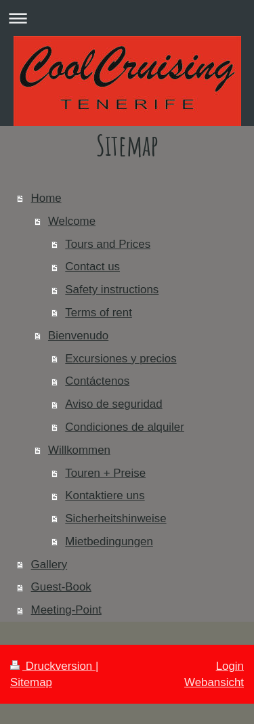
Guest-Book (61, 586)
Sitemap (31, 682)
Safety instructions (111, 289)
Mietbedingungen (109, 541)
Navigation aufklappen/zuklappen (127, 18)
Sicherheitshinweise (115, 518)
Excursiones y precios (120, 358)
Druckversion (53, 666)
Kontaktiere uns (104, 495)
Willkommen (79, 450)
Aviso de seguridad (113, 404)
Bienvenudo (78, 335)
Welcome (72, 221)
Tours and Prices (107, 244)
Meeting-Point (66, 609)
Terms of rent (98, 312)
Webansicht (214, 682)
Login (230, 666)
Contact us (92, 266)
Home (46, 198)
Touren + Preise (105, 473)
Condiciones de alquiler (124, 427)
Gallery (49, 564)
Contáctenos (97, 381)
